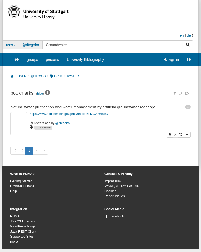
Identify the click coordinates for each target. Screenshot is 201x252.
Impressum (112, 181)
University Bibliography (85, 59)
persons (52, 59)
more (14, 241)
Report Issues (114, 196)
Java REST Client (23, 231)
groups (32, 59)
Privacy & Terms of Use (121, 186)
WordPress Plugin (23, 226)
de (189, 35)
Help (13, 191)
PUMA (15, 216)
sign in (171, 59)
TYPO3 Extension (23, 221)
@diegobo (30, 45)
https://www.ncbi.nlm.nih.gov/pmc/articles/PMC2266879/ (69, 114)
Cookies (110, 191)
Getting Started (21, 181)
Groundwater (43, 127)
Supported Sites (22, 236)
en (182, 35)
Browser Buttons (22, 186)
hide (40, 93)
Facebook (116, 216)
